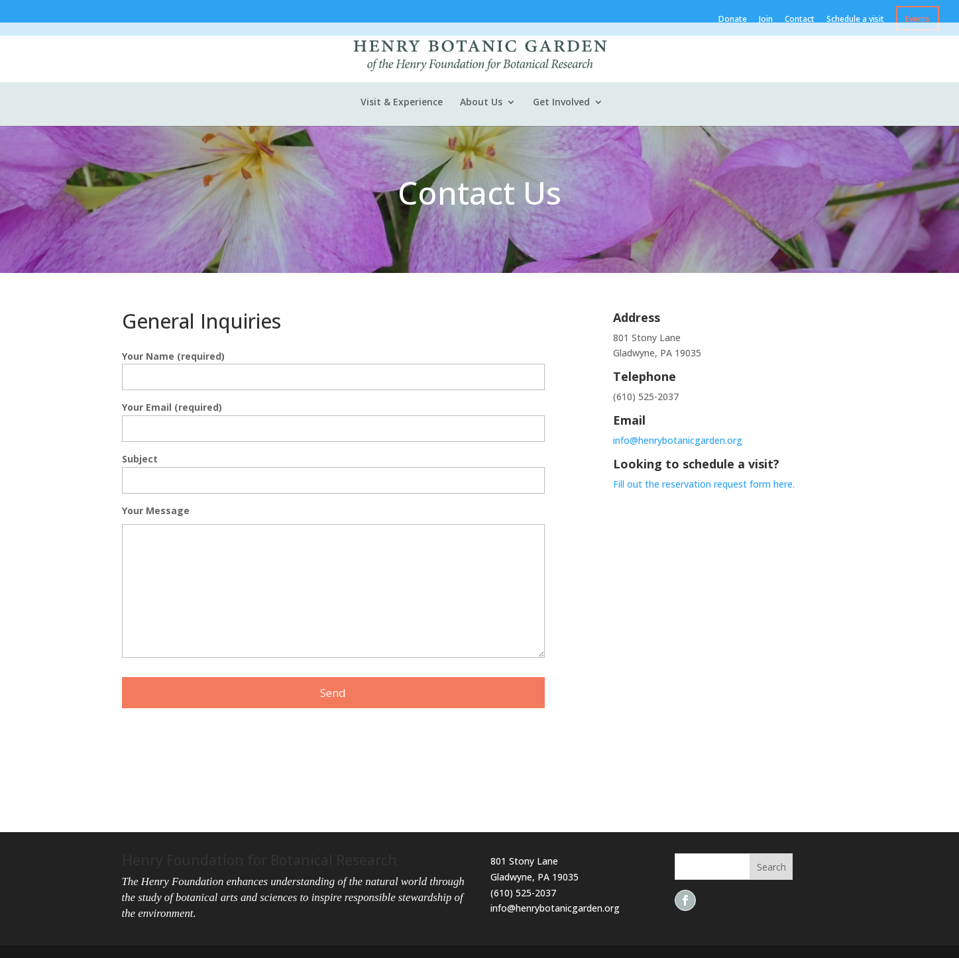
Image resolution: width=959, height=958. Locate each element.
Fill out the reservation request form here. (705, 484)
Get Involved (561, 102)
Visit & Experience (402, 102)
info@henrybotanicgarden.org (677, 440)
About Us (481, 102)
